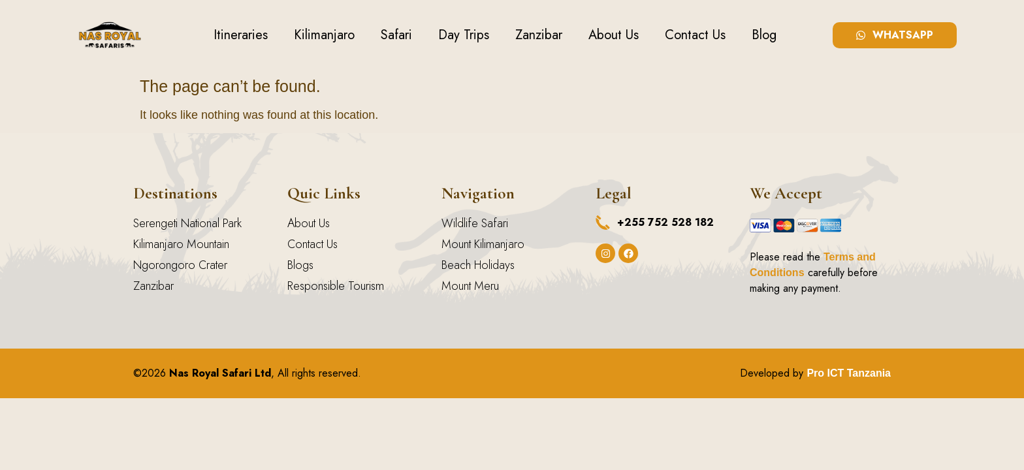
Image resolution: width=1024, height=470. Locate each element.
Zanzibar (538, 34)
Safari (396, 34)
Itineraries (241, 34)
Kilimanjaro (324, 34)
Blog (764, 34)
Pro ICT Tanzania (849, 373)
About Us (613, 34)
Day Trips (463, 34)
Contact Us (695, 34)
